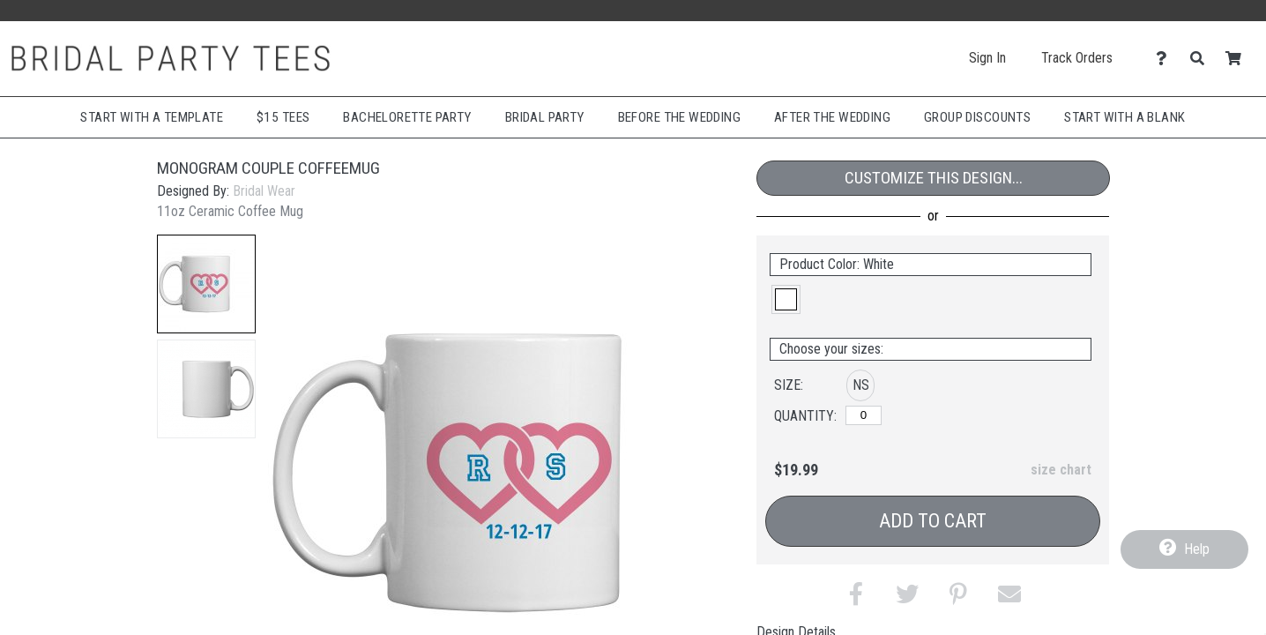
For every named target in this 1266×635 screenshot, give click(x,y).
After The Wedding (832, 117)
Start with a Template (151, 117)
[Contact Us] (1166, 58)
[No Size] (863, 415)
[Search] (1202, 58)
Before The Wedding (679, 117)
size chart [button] (1061, 469)
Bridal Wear (264, 191)
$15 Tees (283, 117)
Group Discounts (977, 117)
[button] (206, 283)
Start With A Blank (1124, 117)
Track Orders (1077, 57)
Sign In (987, 57)
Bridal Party (545, 117)
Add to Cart (933, 521)
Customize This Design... (934, 178)
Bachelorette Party (407, 117)
